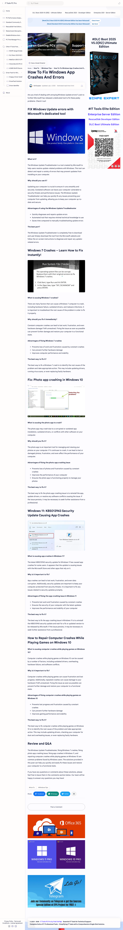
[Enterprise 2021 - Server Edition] (104, 13)
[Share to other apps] (74, 794)
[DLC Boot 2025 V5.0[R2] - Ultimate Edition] (47, 13)
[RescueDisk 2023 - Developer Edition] (78, 13)
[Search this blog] (45, 3)
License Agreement (16, 923)
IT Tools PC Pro (11, 3)
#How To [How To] (32, 787)
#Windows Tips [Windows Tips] (43, 787)
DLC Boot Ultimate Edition (104, 124)
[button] (119, 3)
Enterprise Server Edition (104, 114)
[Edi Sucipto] (37, 86)
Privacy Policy (9, 921)
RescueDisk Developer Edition (104, 119)
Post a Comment (56, 807)
